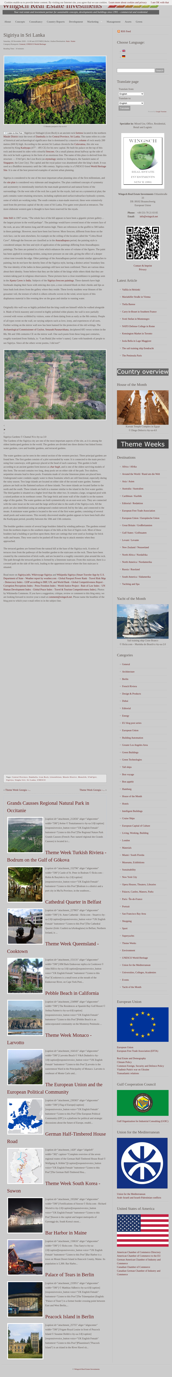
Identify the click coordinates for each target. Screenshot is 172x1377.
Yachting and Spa (130, 584)
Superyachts (128, 935)
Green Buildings (130, 752)
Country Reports (56, 21)
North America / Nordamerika (137, 562)
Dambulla (41, 136)
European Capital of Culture (136, 825)
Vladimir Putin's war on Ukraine (133, 1069)
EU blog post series (131, 723)
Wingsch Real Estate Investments (52, 5)
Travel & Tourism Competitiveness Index (74, 589)
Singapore (8, 162)
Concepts (20, 21)
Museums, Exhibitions (133, 862)
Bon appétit (128, 781)
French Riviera (129, 686)
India (28, 280)
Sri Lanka (75, 136)
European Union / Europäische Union (140, 518)
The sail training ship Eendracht (138, 348)
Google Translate (161, 111)
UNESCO (41, 780)
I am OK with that (160, 2)
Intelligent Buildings (132, 811)
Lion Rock (44, 777)
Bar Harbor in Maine (66, 1232)
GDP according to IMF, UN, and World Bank (47, 582)
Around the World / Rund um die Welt (141, 474)
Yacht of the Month (131, 987)
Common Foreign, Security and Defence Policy (140, 1066)
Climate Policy (124, 1062)
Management (114, 21)
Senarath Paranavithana (56, 329)
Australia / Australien (132, 488)
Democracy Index (14, 582)
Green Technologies (132, 759)
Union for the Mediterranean (136, 965)
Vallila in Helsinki (131, 289)
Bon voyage (128, 774)
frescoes (50, 151)
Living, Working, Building (135, 833)
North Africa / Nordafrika (134, 554)
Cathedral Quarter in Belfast (73, 902)
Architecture (128, 671)
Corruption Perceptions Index (18, 585)
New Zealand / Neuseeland (135, 547)
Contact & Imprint (143, 265)
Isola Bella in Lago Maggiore (136, 341)
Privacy (143, 269)
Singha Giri (20, 780)
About (7, 21)
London (126, 840)
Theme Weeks (129, 943)
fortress (79, 133)
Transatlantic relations (128, 1073)
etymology (50, 159)
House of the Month (132, 796)
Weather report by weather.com (40, 578)
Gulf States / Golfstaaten (134, 532)
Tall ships (127, 767)
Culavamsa (79, 144)
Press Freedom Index (45, 585)
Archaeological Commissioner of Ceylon (23, 329)
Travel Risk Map (97, 578)
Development (76, 21)
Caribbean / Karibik (132, 496)
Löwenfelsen (56, 777)
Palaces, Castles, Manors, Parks (137, 891)
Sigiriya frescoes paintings (61, 280)
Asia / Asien (70, 41)
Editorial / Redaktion (132, 503)
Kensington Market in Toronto (137, 333)
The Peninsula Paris (132, 355)
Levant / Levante (130, 540)
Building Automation (132, 737)
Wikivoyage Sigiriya (42, 574)
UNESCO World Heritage (36, 44)
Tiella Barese (128, 304)
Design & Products (131, 693)
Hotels (125, 803)
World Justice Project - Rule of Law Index (79, 585)
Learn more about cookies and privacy (128, 2)
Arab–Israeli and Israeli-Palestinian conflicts (139, 1197)
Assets (128, 21)
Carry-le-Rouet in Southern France (139, 311)
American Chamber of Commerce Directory (139, 1252)
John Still (8, 218)
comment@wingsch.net (60, 597)
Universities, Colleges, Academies (139, 972)
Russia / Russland (131, 569)
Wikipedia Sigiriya (66, 574)
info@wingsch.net (149, 216)
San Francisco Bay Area (134, 913)
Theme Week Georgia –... (18, 790)
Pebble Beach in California (72, 993)
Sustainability (129, 869)
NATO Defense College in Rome (138, 326)
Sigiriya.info (24, 574)
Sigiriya (10, 780)
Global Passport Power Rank (72, 578)
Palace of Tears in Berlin (69, 1274)
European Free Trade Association (138, 510)
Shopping (127, 921)
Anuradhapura (62, 240)
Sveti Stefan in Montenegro (135, 318)
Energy (125, 715)
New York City (129, 877)
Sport (124, 928)
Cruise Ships (128, 818)
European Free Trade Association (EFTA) (137, 1051)
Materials (126, 847)
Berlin (125, 679)
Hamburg (126, 789)
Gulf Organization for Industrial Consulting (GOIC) (142, 1121)
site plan (11, 182)
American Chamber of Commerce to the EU (139, 1255)
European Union (130, 730)
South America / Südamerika (136, 576)
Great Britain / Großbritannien (137, 525)
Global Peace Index (42, 589)
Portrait (126, 906)
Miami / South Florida (133, 855)
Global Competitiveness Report (87, 582)
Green (139, 21)
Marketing (93, 21)
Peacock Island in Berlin (69, 1316)
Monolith (82, 777)
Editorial (126, 708)
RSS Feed (126, 31)
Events (125, 979)
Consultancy (35, 21)
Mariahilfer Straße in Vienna (136, 296)
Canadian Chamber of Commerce (133, 1267)
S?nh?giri (92, 777)
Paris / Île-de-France (132, 899)
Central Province (60, 136)
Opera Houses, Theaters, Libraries (139, 884)
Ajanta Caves (16, 280)
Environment (128, 950)
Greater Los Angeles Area (135, 745)
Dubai (125, 701)
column (82, 140)
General (22, 44)
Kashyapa (25, 147)
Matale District (10, 136)
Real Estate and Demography (131, 1058)
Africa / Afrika (129, 466)
